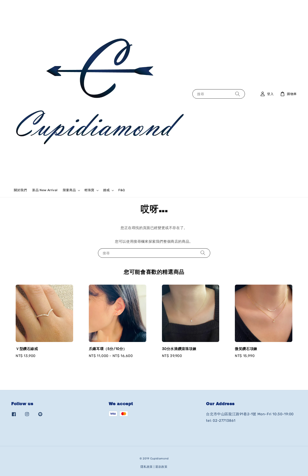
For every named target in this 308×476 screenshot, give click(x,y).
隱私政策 (146, 466)
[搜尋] (237, 93)
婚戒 (106, 190)
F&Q (121, 190)
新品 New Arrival (44, 190)
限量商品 (69, 190)
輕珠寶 (89, 190)
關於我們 (20, 190)
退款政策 (161, 466)
